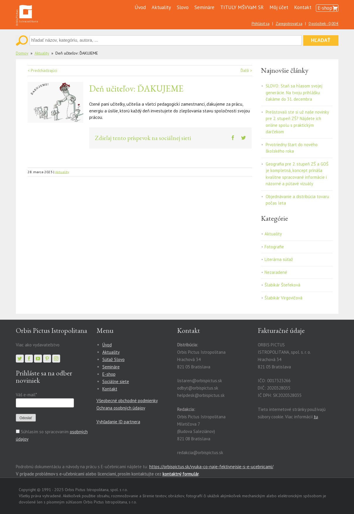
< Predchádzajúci (42, 70)
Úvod (140, 7)
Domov (22, 53)
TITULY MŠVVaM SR (242, 7)
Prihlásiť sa (261, 23)
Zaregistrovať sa (289, 23)
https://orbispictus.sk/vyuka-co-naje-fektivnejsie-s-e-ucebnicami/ (211, 466)
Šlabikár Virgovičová (283, 298)
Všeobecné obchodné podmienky (127, 400)
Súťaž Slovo (113, 359)
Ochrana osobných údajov (120, 408)
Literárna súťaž (279, 259)
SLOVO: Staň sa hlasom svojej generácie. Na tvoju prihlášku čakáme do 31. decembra (294, 92)
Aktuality (161, 7)
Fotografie (274, 247)
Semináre (204, 7)
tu (316, 416)
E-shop (325, 8)
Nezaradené (276, 272)
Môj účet (279, 7)
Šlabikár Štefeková (282, 285)
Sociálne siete (115, 381)
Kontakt (302, 7)
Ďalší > (246, 70)
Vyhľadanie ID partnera (118, 421)
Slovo (183, 7)
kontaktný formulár (180, 474)
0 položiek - (323, 23)
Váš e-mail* (26, 394)
